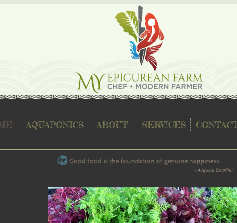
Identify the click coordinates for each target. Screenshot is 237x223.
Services (164, 125)
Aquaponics (55, 125)
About (112, 125)
